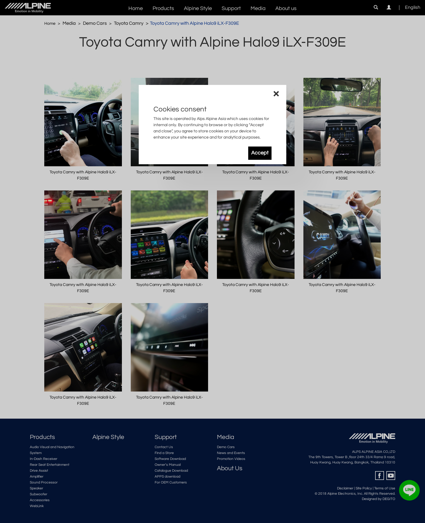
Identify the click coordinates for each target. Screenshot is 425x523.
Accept (260, 153)
